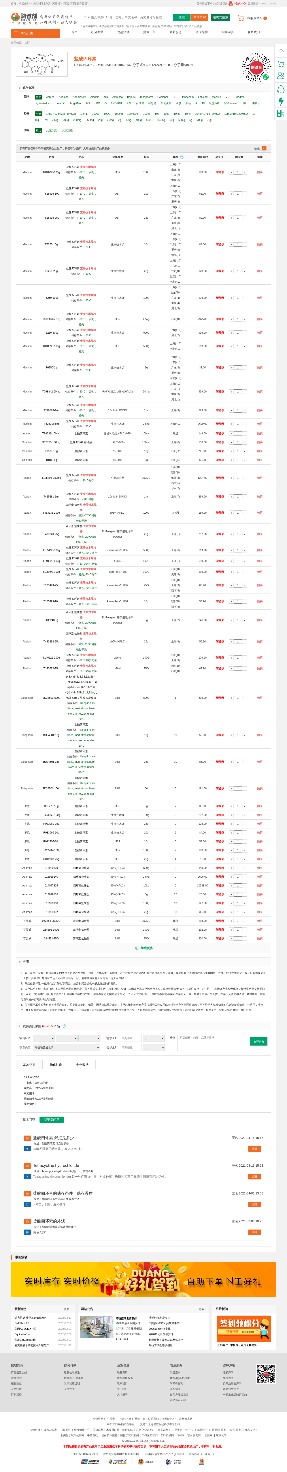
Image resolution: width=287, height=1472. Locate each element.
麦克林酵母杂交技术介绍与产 (32, 1345)
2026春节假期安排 (160, 1328)
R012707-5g (51, 806)
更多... (68, 1309)
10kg (166, 113)
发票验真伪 (186, 1418)
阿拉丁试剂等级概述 (161, 1345)
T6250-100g (51, 297)
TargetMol (75, 103)
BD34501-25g (51, 761)
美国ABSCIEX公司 (26, 1328)
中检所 (256, 103)
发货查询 (175, 1372)
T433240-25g (51, 534)
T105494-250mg (51, 477)
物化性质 (56, 1064)
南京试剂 (163, 1429)
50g (172, 120)
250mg (90, 120)
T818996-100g (51, 172)
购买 (259, 172)
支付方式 (69, 1389)
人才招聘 (122, 1394)
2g (119, 120)
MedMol (240, 97)
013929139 (51, 867)
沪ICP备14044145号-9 (85, 1454)
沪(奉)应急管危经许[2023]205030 (164, 1454)
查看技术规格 (88, 167)
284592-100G (51, 929)
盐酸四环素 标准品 (81, 442)
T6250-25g (51, 271)
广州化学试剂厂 (145, 1429)
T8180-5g (51, 460)
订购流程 (16, 1394)
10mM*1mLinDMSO (236, 113)
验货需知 (175, 1389)
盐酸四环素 (72, 167)
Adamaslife (79, 97)
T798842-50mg (51, 391)
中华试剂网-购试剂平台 (120, 1424)
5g (190, 120)
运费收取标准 (72, 1372)
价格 (38, 130)
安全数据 (82, 1064)
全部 (38, 97)
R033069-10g (51, 832)
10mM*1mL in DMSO (207, 113)
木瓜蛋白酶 (112, 1429)
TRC (97, 103)
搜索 (182, 17)
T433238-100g (51, 512)
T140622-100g (51, 657)
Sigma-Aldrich (43, 103)
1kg (37, 120)
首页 (74, 32)
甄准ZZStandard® (25, 1339)
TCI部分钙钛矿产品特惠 (188, 26)
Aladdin (94, 97)
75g (209, 120)
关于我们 (122, 1389)
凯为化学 (166, 103)
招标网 (181, 1435)
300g (128, 120)
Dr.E (174, 97)
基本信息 (29, 1064)
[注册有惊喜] (80, 3)
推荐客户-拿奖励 (162, 26)
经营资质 (122, 1372)
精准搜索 (199, 17)
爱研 (129, 103)
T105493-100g (51, 571)
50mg (181, 120)
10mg (177, 113)
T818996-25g (51, 217)
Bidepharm (146, 97)
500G (149, 120)
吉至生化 (177, 1429)
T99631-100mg (51, 433)
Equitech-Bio (22, 1334)
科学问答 (227, 32)
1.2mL (83, 113)
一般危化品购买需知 (235, 1394)
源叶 (245, 103)
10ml (188, 113)
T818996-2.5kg (51, 319)
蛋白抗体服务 (109, 1435)
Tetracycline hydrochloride (56, 1165)
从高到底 (67, 130)
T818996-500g (51, 346)
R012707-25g (51, 859)
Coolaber (162, 97)
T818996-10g (51, 193)
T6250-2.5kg (51, 423)
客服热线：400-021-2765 (262, 3)
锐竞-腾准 (235, 1429)
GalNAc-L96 (22, 1323)
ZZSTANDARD (113, 103)
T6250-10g (51, 244)
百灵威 (140, 103)
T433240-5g (51, 620)
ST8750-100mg (51, 442)
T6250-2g (51, 367)
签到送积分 (223, 3)
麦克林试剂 (50, 1429)
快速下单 (126, 1418)
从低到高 (51, 130)
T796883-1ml (51, 410)
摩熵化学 (221, 1435)
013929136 (51, 894)
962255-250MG (51, 920)
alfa (106, 97)
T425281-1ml (51, 496)
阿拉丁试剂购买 (129, 1435)
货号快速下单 (205, 3)
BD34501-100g (51, 788)
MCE (228, 97)
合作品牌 (201, 32)
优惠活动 (123, 32)
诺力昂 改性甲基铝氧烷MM (30, 1317)
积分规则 (16, 1378)
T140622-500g (51, 561)
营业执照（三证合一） (202, 1454)
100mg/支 (133, 113)
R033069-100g (51, 815)
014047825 (51, 885)
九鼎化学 (202, 1429)
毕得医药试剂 (150, 1435)
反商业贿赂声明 (232, 1383)
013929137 (51, 912)
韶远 (188, 103)
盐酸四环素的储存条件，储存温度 (63, 1193)
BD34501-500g (51, 697)
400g (139, 120)
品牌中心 (140, 1418)
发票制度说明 (72, 1383)
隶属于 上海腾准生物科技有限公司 (160, 1424)
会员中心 (112, 1418)
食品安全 (250, 1429)
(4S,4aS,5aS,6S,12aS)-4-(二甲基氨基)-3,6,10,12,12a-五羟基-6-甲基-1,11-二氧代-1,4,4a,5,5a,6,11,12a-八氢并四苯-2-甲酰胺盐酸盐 (81, 687)
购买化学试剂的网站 (72, 1435)
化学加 (189, 1429)
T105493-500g (51, 550)
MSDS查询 (176, 1383)
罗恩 (178, 103)
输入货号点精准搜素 (138, 26)
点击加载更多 (143, 948)
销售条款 (16, 1383)
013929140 (51, 876)
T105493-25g (51, 585)
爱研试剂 (98, 1429)
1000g (95, 113)
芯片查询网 (194, 1435)
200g (66, 120)
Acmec (50, 97)
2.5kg (55, 120)
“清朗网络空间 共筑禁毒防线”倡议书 (102, 26)
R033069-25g (51, 823)
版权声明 (228, 1372)
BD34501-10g (51, 735)
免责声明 (228, 1378)
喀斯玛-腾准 (219, 1429)
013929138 (51, 903)
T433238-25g (51, 641)
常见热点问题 (178, 1400)
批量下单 (149, 32)
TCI (88, 103)
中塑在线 (92, 1435)
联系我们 (253, 32)
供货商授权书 (125, 1378)
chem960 (127, 1429)
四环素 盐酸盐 (74, 504)
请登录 (220, 172)
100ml (146, 113)
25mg (110, 120)
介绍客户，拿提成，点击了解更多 (237, 1345)
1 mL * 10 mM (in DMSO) (61, 113)
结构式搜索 (220, 17)
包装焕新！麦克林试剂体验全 (166, 1339)
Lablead (203, 97)
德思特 (152, 103)
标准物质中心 (82, 1429)
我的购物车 (255, 18)
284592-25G (51, 938)
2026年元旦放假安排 (161, 1334)
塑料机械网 (167, 1435)
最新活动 (21, 1257)
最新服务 (175, 32)
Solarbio (60, 103)
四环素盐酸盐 (81, 867)
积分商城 (97, 32)
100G (107, 113)
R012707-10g (51, 841)
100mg (119, 113)
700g (200, 120)
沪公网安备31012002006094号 (121, 1454)
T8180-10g (51, 451)
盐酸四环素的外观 (49, 1221)
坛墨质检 (214, 103)
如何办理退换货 (179, 1394)
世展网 (208, 1435)
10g (157, 113)
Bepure (131, 97)
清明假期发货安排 (126, 1318)
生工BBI (200, 103)
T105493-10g (51, 601)
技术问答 (29, 1119)
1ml (45, 120)
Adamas (63, 97)
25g (100, 120)
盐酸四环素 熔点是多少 (53, 1138)
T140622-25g (51, 668)
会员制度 (16, 1389)
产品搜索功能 (19, 1372)
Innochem (188, 97)
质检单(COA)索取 (180, 1378)
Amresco (117, 97)
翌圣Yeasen (231, 103)
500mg (161, 120)
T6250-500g (51, 332)
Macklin (216, 97)
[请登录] (68, 3)
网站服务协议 (231, 1389)
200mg (77, 120)
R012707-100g (51, 850)
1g (253, 113)
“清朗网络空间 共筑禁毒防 (164, 1323)
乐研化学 (65, 1429)
